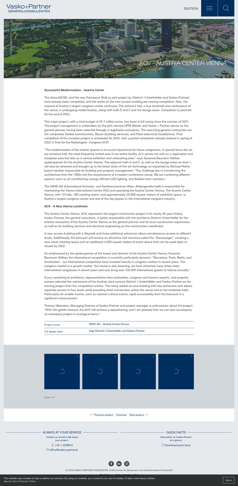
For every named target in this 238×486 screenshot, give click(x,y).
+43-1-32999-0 (64, 445)
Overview (121, 415)
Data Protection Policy (24, 481)
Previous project (103, 415)
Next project (136, 415)
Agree (228, 480)
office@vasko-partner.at (64, 450)
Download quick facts (178, 445)
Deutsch (191, 8)
